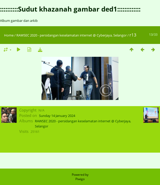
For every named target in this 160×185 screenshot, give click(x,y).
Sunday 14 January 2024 (57, 115)
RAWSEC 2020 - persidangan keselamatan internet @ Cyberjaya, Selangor (71, 35)
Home (9, 35)
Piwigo (80, 179)
